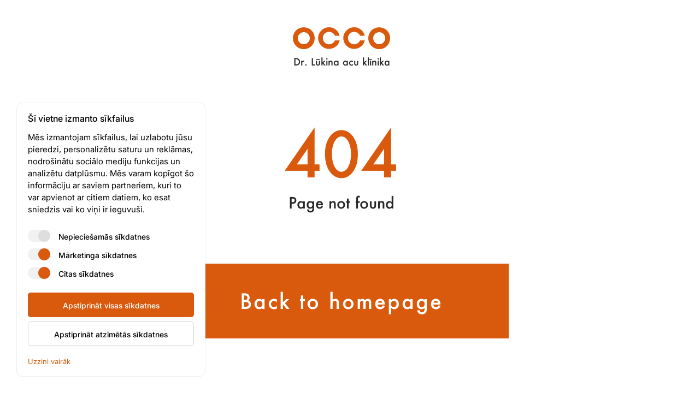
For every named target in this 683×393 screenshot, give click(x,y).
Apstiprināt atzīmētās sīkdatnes (111, 334)
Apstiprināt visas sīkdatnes (111, 305)
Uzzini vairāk (49, 361)
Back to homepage (341, 301)
